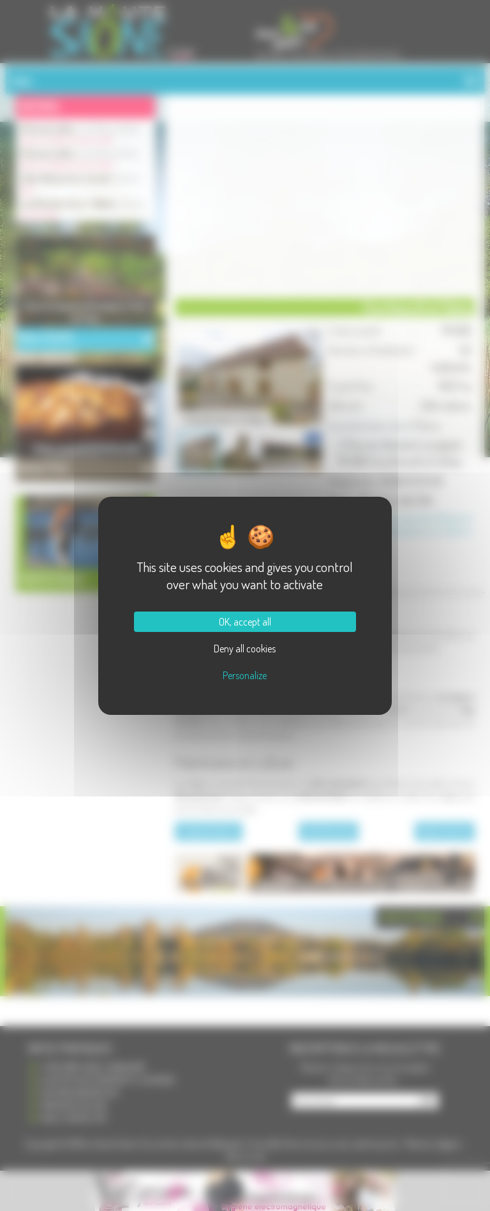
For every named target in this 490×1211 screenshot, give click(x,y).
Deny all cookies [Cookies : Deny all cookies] (245, 648)
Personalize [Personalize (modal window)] (245, 675)
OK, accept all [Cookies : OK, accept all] (245, 621)
